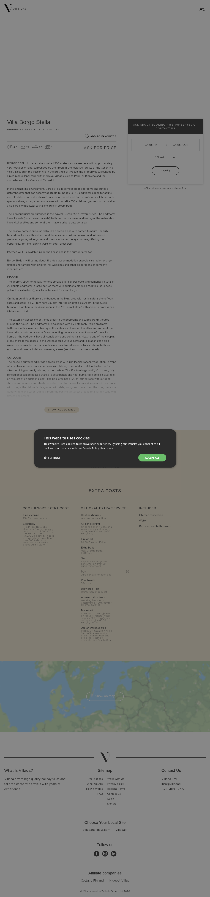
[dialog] (105, 448)
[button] (52, 457)
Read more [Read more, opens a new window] (107, 448)
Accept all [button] (151, 457)
